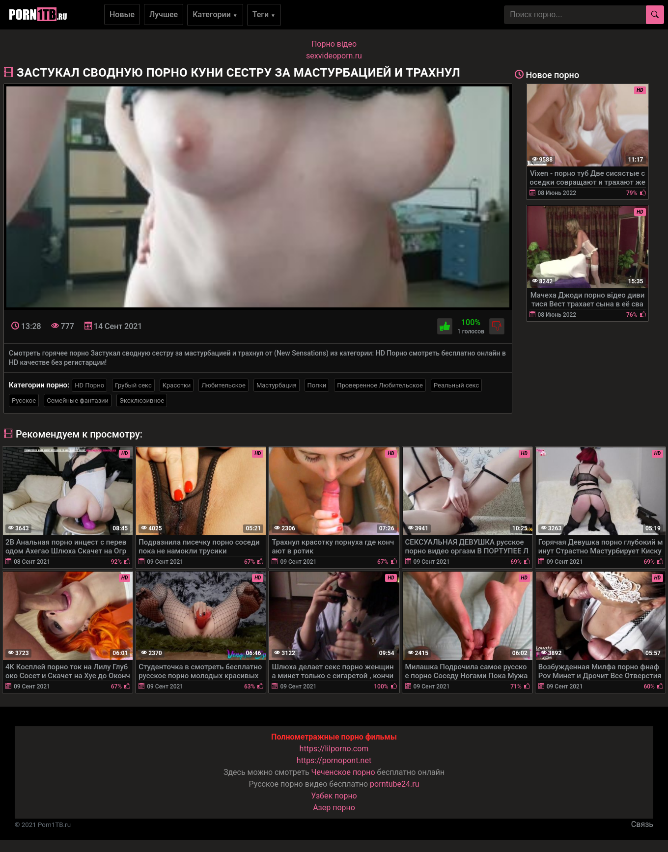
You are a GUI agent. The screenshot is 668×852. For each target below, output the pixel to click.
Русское (24, 400)
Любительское (223, 385)
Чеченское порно (343, 772)
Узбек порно (334, 795)
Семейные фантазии (78, 400)
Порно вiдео (334, 44)
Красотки (177, 385)
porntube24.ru (394, 784)
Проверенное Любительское (380, 385)
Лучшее (163, 14)
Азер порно (334, 807)
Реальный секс (456, 385)
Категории (215, 14)
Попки (317, 385)
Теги (264, 14)
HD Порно (89, 385)
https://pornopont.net (334, 760)
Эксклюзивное (141, 400)
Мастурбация (276, 385)
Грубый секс (133, 385)
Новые (122, 14)
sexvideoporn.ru (334, 55)
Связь (642, 824)
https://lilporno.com (334, 748)
